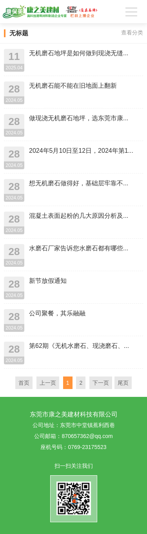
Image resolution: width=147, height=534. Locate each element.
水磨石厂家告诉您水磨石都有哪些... (78, 248)
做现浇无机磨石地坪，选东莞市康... (78, 118)
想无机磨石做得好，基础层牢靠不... (78, 183)
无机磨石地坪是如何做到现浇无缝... (78, 53)
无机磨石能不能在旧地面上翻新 (73, 85)
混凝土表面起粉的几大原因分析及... (78, 215)
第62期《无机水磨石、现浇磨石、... (79, 345)
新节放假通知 (48, 280)
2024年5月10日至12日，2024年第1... (81, 150)
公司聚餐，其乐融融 (57, 313)
